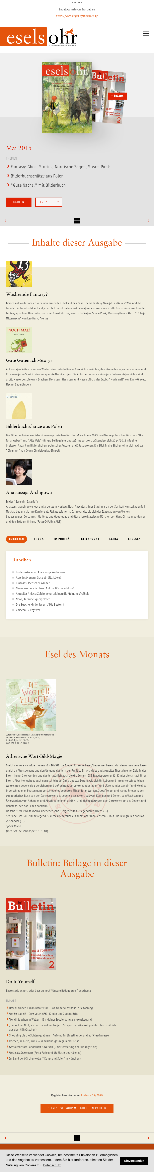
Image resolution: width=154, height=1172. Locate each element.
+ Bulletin (117, 96)
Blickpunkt (90, 539)
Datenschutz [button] (52, 1165)
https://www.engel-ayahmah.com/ (77, 15)
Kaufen (18, 202)
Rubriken (16, 539)
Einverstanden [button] (134, 1160)
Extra (113, 539)
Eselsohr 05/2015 (92, 1095)
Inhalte (49, 202)
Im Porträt (62, 539)
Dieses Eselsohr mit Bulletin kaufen (77, 1108)
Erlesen (134, 539)
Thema (39, 539)
